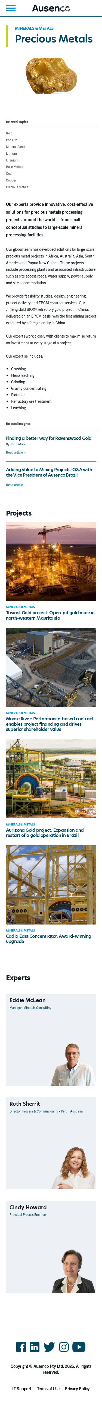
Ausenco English (45, 11)
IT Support (22, 1388)
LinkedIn (34, 1351)
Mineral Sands (16, 146)
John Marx (18, 444)
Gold (9, 133)
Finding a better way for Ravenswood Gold (49, 438)
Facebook (21, 1351)
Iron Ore (11, 140)
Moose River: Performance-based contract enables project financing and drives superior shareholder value (50, 724)
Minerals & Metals (34, 28)
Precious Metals (17, 187)
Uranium (12, 160)
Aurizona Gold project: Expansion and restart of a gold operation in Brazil (45, 832)
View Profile (87, 1085)
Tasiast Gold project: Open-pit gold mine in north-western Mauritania (50, 615)
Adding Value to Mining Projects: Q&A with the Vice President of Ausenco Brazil (49, 472)
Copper (11, 180)
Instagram (64, 1351)
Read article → (16, 452)
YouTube (79, 1351)
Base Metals (14, 166)
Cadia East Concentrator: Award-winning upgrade (48, 939)
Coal (9, 173)
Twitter (49, 1351)
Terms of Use (48, 1388)
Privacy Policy (77, 1388)
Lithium (11, 153)
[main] (51, 664)
